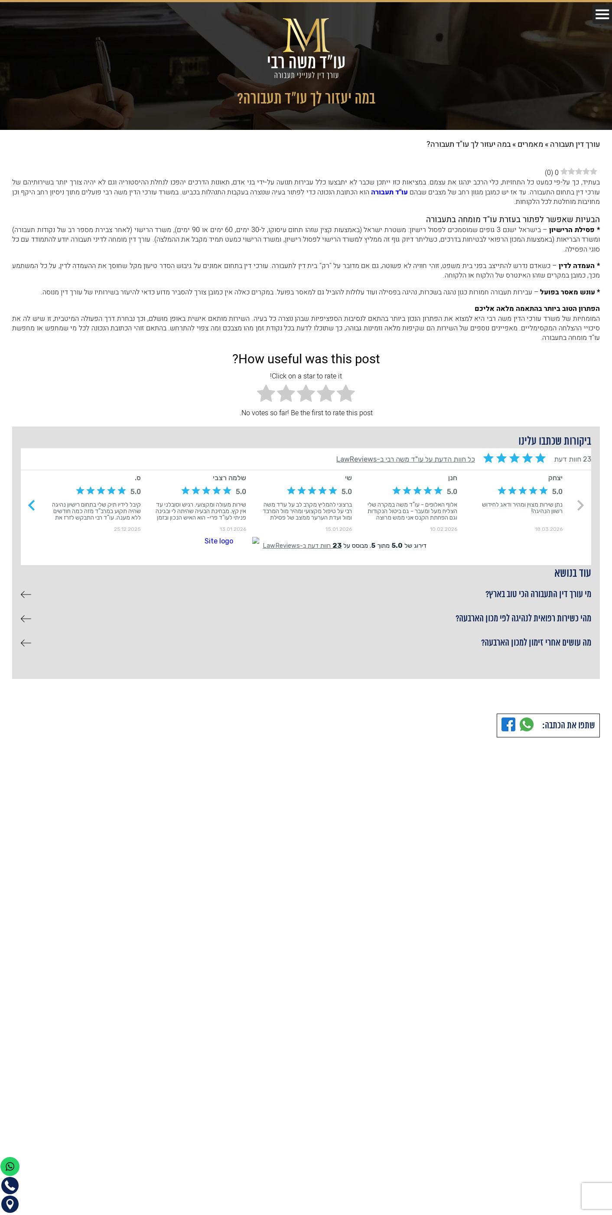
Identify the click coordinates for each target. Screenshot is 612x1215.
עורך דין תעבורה (575, 144)
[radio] (346, 395)
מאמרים (530, 144)
